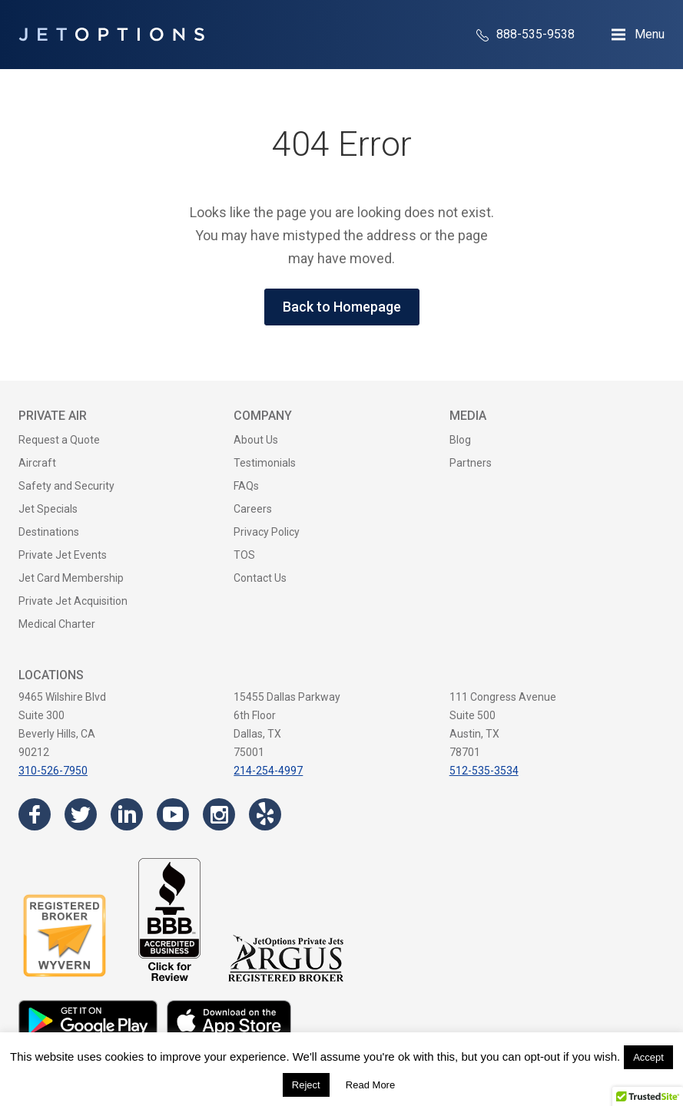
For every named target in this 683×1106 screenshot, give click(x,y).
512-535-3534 (484, 770)
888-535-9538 (525, 34)
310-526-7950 (53, 770)
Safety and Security (66, 486)
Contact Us (260, 578)
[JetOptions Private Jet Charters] (111, 34)
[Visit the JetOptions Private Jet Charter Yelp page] (265, 814)
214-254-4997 (268, 770)
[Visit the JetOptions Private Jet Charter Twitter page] (81, 814)
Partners (470, 463)
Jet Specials (48, 509)
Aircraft (37, 463)
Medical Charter (56, 624)
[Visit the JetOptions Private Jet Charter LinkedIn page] (127, 814)
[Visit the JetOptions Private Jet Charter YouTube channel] (173, 814)
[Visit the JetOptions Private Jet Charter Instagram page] (219, 814)
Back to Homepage (342, 307)
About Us (256, 440)
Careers (253, 509)
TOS (244, 555)
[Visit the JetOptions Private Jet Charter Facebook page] (34, 814)
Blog (460, 440)
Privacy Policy (267, 532)
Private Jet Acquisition (73, 601)
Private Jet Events (62, 555)
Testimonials (265, 463)
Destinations (48, 532)
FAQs (246, 486)
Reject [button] (306, 1085)
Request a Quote (59, 440)
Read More (370, 1085)
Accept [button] (648, 1057)
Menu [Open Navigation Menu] (650, 34)
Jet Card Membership (71, 578)
